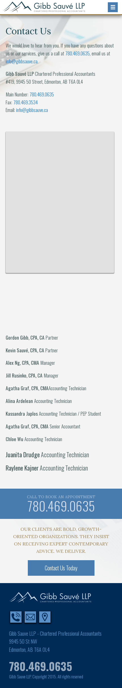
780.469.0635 (77, 53)
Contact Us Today (61, 568)
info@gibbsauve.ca (21, 61)
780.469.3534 (25, 102)
